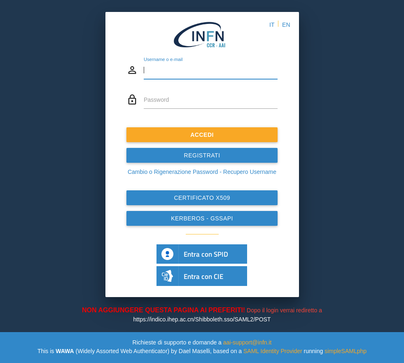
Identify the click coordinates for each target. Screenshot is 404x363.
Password (156, 99)
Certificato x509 (202, 197)
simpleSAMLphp (346, 351)
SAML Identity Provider (272, 351)
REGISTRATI (202, 155)
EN (286, 24)
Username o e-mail (163, 59)
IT (271, 24)
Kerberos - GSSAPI (202, 218)
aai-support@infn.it (247, 342)
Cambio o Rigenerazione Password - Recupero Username (202, 172)
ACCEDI (202, 134)
